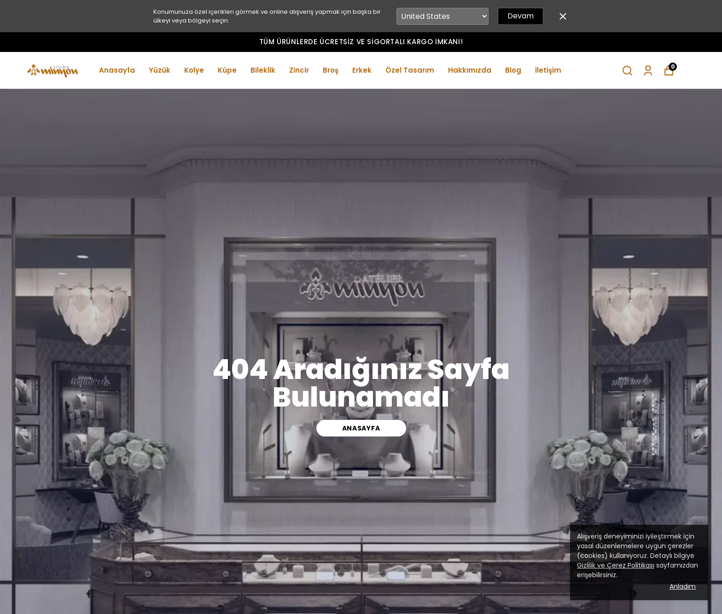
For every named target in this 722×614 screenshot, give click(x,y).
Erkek (362, 70)
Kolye (194, 70)
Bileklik (262, 70)
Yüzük (159, 70)
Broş (330, 70)
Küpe (227, 70)
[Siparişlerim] (648, 70)
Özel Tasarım (409, 70)
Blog (513, 70)
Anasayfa (117, 70)
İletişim (548, 70)
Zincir (299, 70)
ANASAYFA (361, 428)
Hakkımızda (469, 70)
